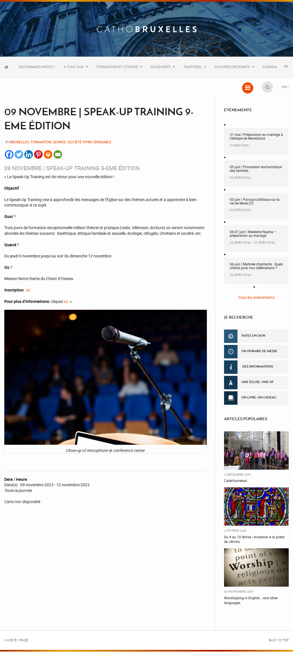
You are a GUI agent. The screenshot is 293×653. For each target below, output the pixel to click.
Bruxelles (19, 143)
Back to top (279, 642)
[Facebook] (9, 156)
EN (284, 87)
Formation (41, 143)
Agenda (270, 67)
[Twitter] (19, 156)
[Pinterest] (38, 156)
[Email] (58, 156)
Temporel (192, 67)
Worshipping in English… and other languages (251, 601)
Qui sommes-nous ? (37, 67)
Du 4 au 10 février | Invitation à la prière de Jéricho (254, 540)
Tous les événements (256, 298)
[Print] (48, 156)
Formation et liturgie (117, 67)
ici (28, 291)
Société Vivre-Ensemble (89, 143)
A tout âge (74, 67)
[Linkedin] (28, 156)
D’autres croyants (232, 67)
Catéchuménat (235, 482)
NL (286, 67)
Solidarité (161, 67)
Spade (23, 642)
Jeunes (59, 143)
